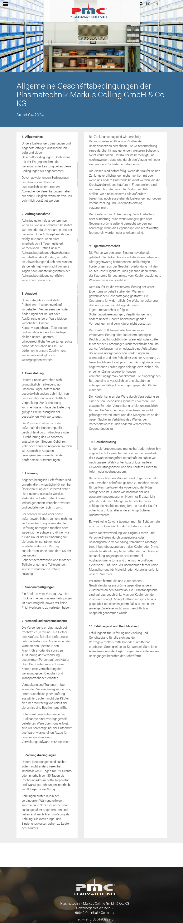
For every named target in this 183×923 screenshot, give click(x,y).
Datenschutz (89, 915)
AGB (61, 915)
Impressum (121, 915)
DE (148, 3)
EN (155, 3)
